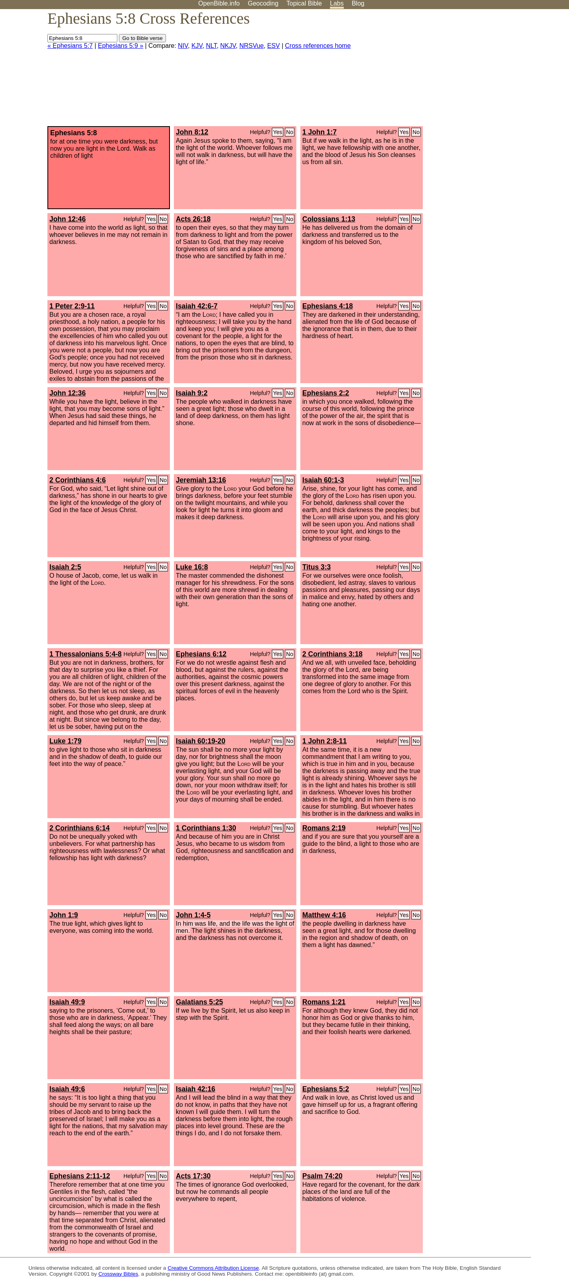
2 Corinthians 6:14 (79, 828)
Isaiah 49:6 (67, 1089)
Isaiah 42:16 (195, 1089)
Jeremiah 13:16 (201, 480)
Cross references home (317, 45)
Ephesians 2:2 (325, 393)
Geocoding (263, 3)
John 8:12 (192, 132)
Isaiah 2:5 (65, 567)
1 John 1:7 (319, 132)
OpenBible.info (219, 3)
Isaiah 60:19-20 (200, 741)
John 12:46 (67, 219)
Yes (277, 132)
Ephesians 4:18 (327, 306)
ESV (273, 45)
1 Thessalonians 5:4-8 (85, 654)
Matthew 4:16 (324, 915)
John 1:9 (63, 915)
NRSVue (251, 45)
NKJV (228, 45)
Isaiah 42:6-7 (197, 306)
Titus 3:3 (316, 567)
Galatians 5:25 (199, 1002)
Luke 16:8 (192, 567)
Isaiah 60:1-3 (323, 480)
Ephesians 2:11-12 (79, 1176)
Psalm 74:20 (322, 1176)
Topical (304, 3)
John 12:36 (67, 393)
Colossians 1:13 (328, 219)
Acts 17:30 (193, 1176)
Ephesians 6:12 (201, 654)
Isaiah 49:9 (67, 1002)
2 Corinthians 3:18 (332, 654)
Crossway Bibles (118, 1274)
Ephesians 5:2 (325, 1089)
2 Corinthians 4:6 (77, 480)
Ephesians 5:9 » (120, 45)
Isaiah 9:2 (191, 393)
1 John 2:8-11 (324, 741)
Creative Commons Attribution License (213, 1268)
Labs (337, 3)
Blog (358, 3)
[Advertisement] (489, 70)
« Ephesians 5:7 (70, 45)
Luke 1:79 (65, 741)
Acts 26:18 (193, 219)
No (289, 132)
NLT (211, 45)
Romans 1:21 (324, 1002)
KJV (196, 45)
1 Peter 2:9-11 (71, 306)
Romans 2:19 (324, 828)
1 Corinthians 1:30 (206, 828)
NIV (183, 45)
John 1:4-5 (193, 915)
